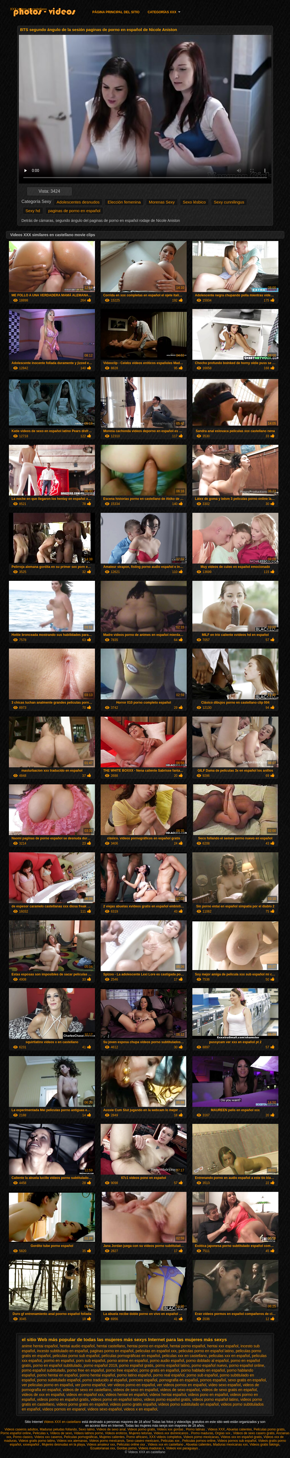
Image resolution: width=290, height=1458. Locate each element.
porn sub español (90, 1360)
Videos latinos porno (88, 1433)
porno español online (246, 1365)
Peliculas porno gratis (269, 1429)
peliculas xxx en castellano (184, 1356)
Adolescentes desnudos (78, 202)
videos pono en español (208, 1394)
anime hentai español (40, 1346)
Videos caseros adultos (21, 1429)
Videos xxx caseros (48, 1437)
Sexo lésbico (194, 202)
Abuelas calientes (239, 1429)
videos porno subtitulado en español (188, 1404)
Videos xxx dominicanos (171, 1433)
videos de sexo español (180, 1390)
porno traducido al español (105, 1380)
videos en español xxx (85, 1394)
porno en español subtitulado (57, 1365)
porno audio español (167, 1360)
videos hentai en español (126, 1394)
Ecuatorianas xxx (102, 1448)
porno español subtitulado (43, 1370)
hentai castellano (111, 1346)
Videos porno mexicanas (201, 1437)
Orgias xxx (223, 1433)
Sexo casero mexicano (142, 1441)
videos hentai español (167, 1394)
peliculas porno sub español (76, 1356)
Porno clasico (22, 1437)
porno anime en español (127, 1360)
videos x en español (140, 1409)
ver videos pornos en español (181, 1385)
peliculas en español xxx (156, 1351)
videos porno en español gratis (62, 1399)
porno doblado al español (207, 1360)
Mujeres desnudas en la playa (63, 1444)
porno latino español (134, 1375)
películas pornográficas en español (130, 1356)
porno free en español (85, 1370)
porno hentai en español (57, 1375)
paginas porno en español (112, 1351)
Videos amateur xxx (101, 1444)
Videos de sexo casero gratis (254, 1433)
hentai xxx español (222, 1346)
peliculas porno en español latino (206, 1351)
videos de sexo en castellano (87, 1390)
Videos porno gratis (141, 1429)
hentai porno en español (147, 1346)
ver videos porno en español (131, 1385)
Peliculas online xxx (131, 1444)
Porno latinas (196, 1429)
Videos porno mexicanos (106, 1441)
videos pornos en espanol (64, 1409)
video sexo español (225, 1385)
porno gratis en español (159, 1370)
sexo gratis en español (247, 1380)
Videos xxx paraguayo (182, 1448)
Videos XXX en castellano (63, 1422)
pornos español (213, 1380)
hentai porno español (187, 1346)
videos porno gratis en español (82, 1404)
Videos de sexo (61, 1433)
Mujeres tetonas (140, 1433)
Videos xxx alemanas (72, 1441)
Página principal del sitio (115, 12)
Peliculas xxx (170, 1441)
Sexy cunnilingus (229, 202)
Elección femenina (124, 202)
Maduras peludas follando (58, 1429)
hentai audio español (77, 1346)
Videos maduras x (151, 1448)
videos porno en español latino (116, 1399)
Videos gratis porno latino (36, 1441)
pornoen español (143, 1380)
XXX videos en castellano (28, 9)
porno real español (169, 1375)
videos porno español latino (215, 1399)
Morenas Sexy (162, 202)
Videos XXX (216, 1429)
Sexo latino (86, 1429)
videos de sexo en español (135, 1390)
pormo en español (59, 1360)
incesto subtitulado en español (62, 1351)
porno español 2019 (100, 1365)
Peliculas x (40, 1433)
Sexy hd (33, 210)
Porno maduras (202, 1433)
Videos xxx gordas (170, 1429)
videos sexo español (104, 1409)
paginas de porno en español (74, 210)
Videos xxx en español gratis (241, 1437)
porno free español (122, 1370)
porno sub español (202, 1375)
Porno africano (136, 1437)
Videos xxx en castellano (166, 1444)
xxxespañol (31, 1444)
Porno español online (16, 1433)
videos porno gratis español (133, 1404)
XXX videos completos (165, 1437)
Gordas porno (127, 1448)
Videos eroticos (116, 1433)
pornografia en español (178, 1380)
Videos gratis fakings (264, 1444)
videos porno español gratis (167, 1399)
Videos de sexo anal (110, 1429)
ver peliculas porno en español (47, 1385)
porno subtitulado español (58, 1380)
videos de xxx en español (43, 1394)
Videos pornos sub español (237, 1441)
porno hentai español (97, 1375)
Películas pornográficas (81, 1437)
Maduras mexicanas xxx (230, 1444)
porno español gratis (136, 1365)
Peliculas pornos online (198, 1441)
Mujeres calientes (111, 1437)
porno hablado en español (203, 1370)
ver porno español (90, 1385)
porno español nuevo (209, 1365)
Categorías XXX (162, 12)
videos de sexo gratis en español (229, 1390)
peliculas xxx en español (229, 1356)
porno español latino (172, 1365)
